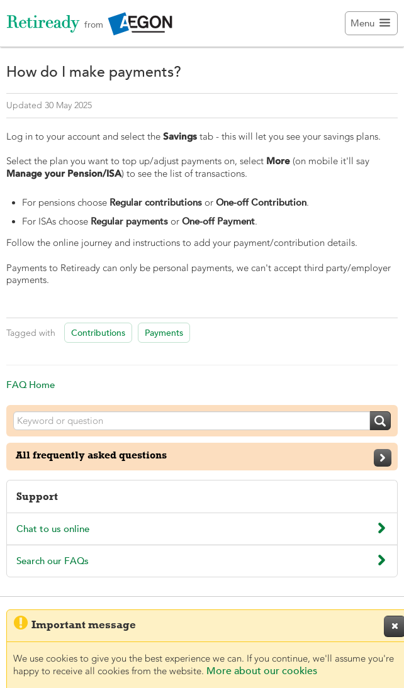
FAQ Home (30, 385)
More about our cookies (261, 671)
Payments (164, 332)
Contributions (98, 332)
